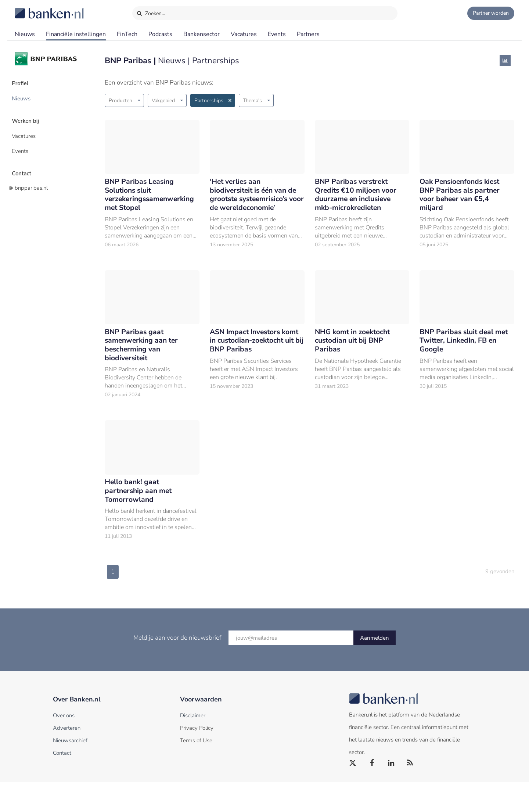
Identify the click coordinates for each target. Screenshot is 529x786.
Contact (25, 167)
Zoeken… (150, 12)
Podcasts (160, 34)
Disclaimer (192, 719)
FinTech (127, 34)
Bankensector (201, 34)
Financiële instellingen (76, 34)
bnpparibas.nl (31, 181)
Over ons (64, 719)
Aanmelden (374, 642)
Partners (308, 34)
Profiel (23, 82)
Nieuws (25, 34)
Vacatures (244, 34)
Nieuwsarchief (70, 744)
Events (277, 34)
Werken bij (29, 118)
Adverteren (66, 732)
